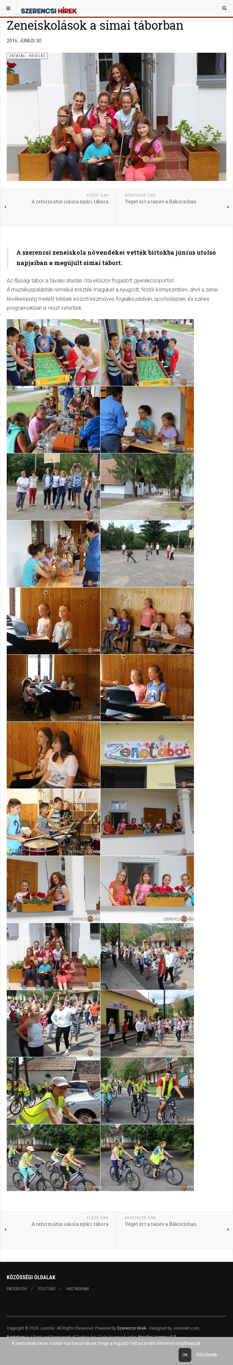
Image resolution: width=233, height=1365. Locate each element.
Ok (185, 1355)
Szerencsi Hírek (131, 1328)
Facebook (17, 1289)
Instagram (77, 1289)
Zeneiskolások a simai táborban (95, 25)
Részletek (206, 1354)
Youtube (47, 1289)
